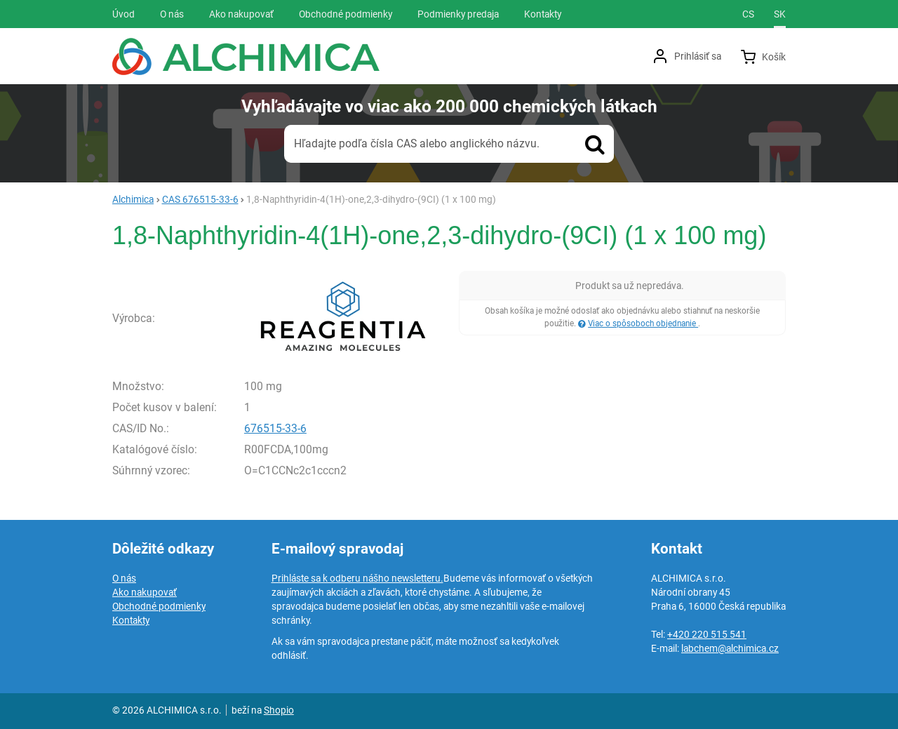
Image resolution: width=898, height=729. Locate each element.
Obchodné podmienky (159, 606)
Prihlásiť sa (697, 56)
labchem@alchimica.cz (730, 648)
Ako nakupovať (144, 592)
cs (748, 14)
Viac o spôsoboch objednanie (643, 323)
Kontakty (130, 620)
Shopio (279, 710)
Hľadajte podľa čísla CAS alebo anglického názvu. (417, 143)
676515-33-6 (275, 428)
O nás (124, 578)
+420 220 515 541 (706, 634)
